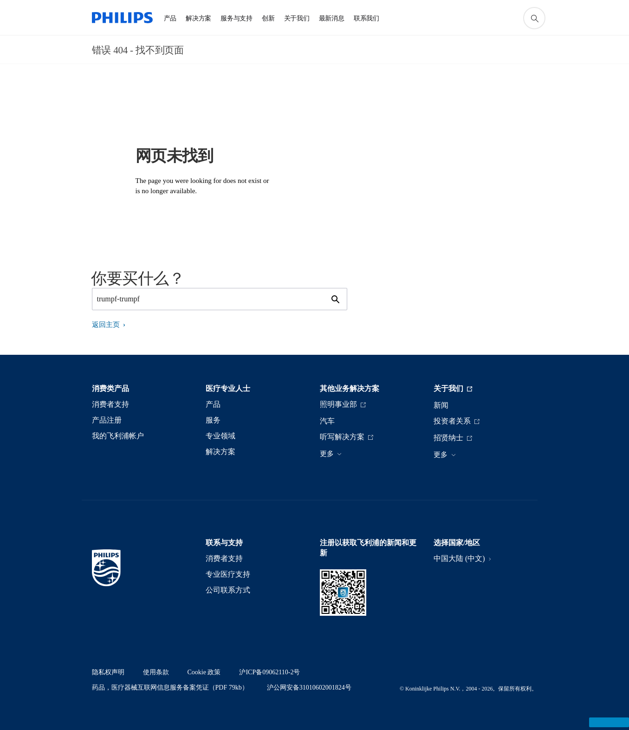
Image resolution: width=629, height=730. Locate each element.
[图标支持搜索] (534, 18)
